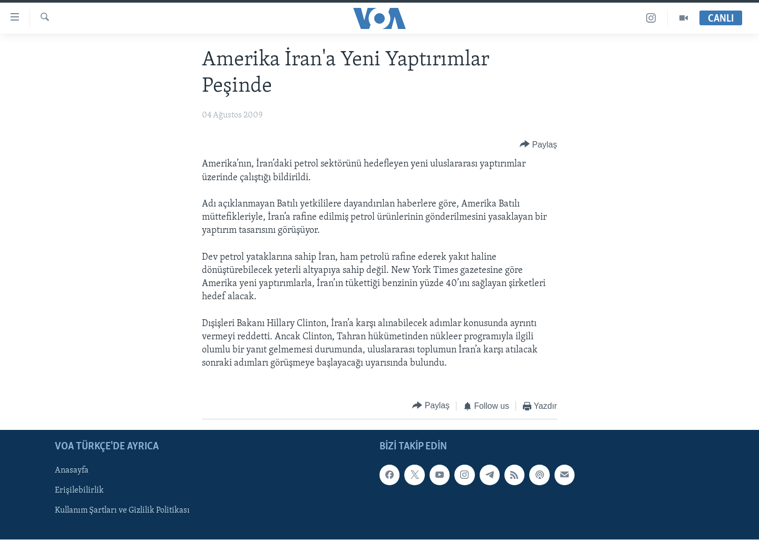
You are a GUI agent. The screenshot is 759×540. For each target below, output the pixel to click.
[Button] (538, 144)
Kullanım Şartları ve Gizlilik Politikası (122, 511)
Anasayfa (72, 470)
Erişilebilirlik (79, 491)
